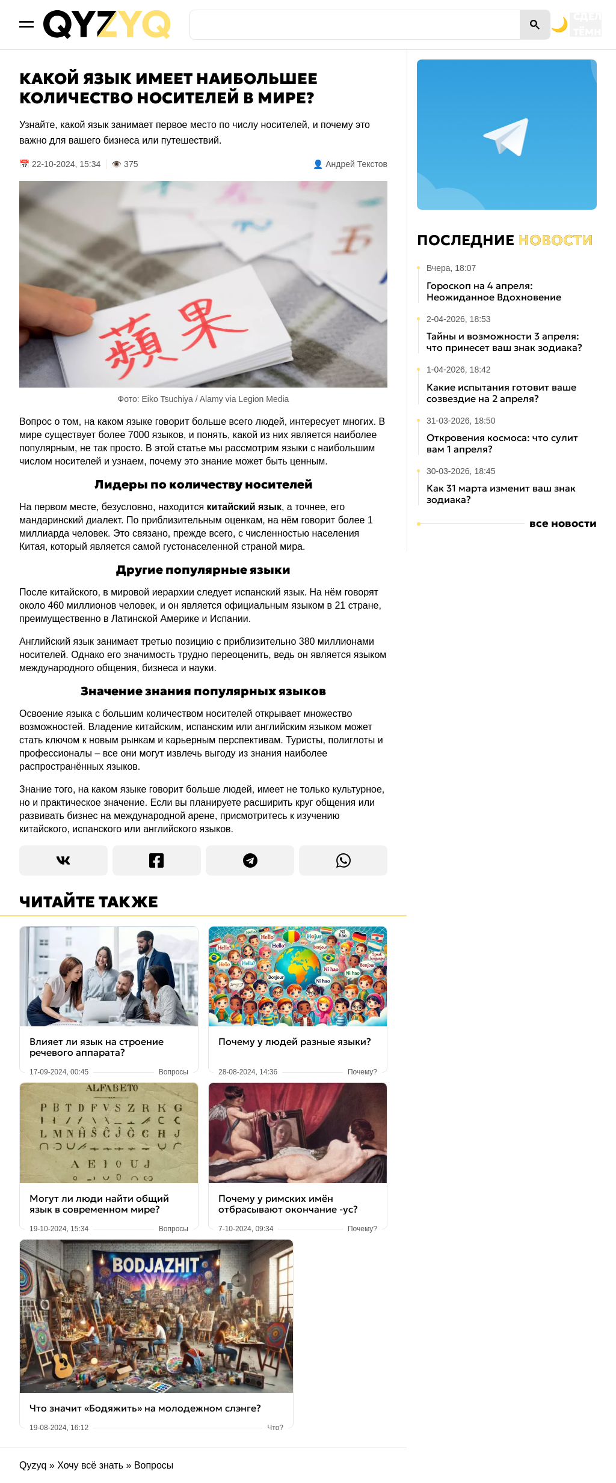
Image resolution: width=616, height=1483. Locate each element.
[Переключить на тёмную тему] (506, 25)
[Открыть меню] (26, 25)
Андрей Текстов (356, 164)
